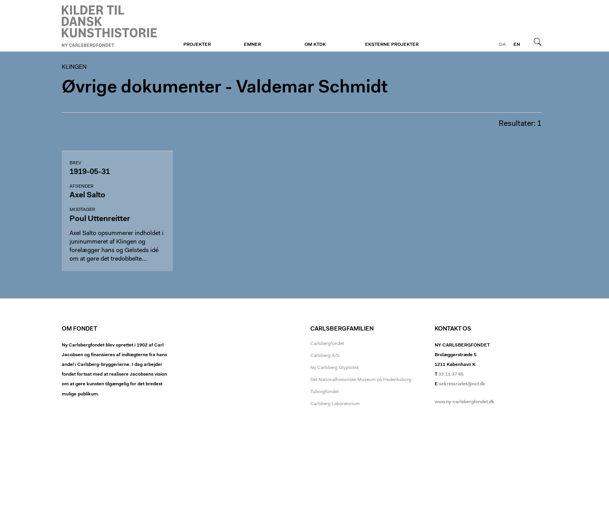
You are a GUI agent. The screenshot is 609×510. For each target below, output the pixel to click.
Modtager (82, 209)
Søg (537, 41)
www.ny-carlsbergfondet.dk (464, 402)
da (502, 44)
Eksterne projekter (392, 44)
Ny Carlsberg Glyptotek (334, 368)
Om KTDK (315, 44)
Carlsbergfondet (327, 343)
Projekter (197, 44)
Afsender (82, 186)
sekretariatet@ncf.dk (462, 384)
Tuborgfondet (324, 392)
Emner (252, 44)
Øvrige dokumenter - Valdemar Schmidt (225, 88)
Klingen (109, 26)
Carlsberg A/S (324, 355)
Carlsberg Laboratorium (335, 404)
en (516, 44)
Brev (75, 163)
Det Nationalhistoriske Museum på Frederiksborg (360, 380)
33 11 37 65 (451, 374)
